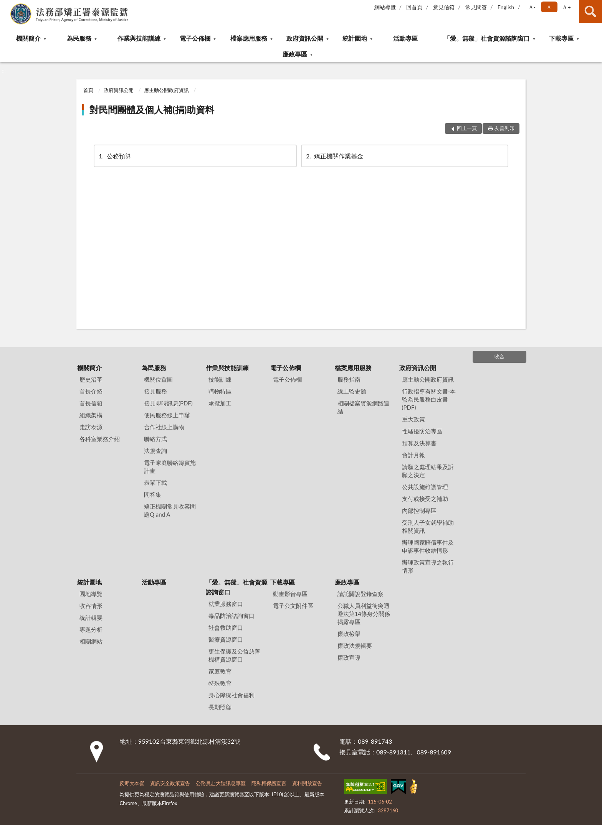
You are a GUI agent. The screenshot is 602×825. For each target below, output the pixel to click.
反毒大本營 (131, 783)
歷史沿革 (91, 379)
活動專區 (405, 38)
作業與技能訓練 (138, 38)
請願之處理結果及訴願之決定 (428, 470)
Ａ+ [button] (566, 7)
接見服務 (155, 391)
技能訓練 (220, 379)
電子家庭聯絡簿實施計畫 (170, 466)
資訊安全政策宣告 (170, 783)
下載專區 (561, 38)
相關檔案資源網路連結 (363, 407)
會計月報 (413, 454)
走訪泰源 (91, 426)
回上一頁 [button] (467, 128)
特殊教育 (220, 683)
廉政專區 (295, 54)
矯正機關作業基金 (334, 155)
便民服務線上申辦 (167, 415)
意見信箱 (444, 7)
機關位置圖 (158, 379)
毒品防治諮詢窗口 (231, 615)
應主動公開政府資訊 (166, 90)
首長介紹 (91, 391)
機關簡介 (28, 38)
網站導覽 (385, 7)
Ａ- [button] (532, 7)
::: (6, 6)
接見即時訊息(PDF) (168, 403)
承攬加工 (220, 403)
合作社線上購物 (164, 426)
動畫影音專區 (290, 593)
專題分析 (91, 629)
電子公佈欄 (195, 38)
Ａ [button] (549, 7)
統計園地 (354, 38)
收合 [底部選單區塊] (499, 356)
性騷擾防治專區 (422, 431)
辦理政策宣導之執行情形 (428, 566)
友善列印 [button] (504, 128)
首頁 (88, 90)
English (506, 7)
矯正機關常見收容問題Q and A (170, 510)
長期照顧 (220, 706)
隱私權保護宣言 (268, 783)
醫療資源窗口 (225, 639)
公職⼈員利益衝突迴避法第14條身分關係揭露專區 (363, 613)
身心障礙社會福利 (231, 695)
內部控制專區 (419, 510)
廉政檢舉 (349, 633)
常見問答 (476, 7)
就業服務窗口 (225, 603)
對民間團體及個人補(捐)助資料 (151, 109)
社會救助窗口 (225, 627)
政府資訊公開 (304, 38)
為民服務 (79, 38)
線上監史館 (351, 391)
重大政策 (413, 419)
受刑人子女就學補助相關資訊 (428, 526)
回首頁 (414, 7)
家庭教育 (220, 671)
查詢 (590, 11)
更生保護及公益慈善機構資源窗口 (234, 655)
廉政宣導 (349, 657)
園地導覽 (91, 593)
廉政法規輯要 (354, 645)
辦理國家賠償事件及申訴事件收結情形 (428, 546)
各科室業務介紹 (99, 438)
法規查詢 (155, 450)
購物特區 (220, 391)
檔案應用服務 (248, 38)
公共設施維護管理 (425, 486)
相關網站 (91, 641)
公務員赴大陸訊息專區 (221, 783)
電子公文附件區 (293, 605)
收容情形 (91, 605)
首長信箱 (91, 403)
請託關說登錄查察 (360, 593)
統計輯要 (91, 617)
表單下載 (155, 482)
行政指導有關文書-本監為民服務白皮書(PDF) (429, 399)
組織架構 (91, 415)
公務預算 (114, 155)
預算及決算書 (419, 443)
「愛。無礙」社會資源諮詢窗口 (487, 38)
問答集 (152, 494)
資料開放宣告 (307, 783)
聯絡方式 (155, 438)
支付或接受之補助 (425, 498)
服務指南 (349, 379)
